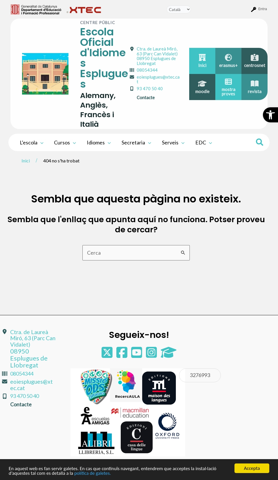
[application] (40, 142)
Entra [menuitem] (262, 9)
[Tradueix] (179, 9)
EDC (202, 142)
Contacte (146, 97)
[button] (270, 114)
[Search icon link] (260, 143)
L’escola (31, 142)
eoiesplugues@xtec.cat (158, 79)
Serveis (171, 142)
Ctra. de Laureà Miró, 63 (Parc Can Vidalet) (157, 56)
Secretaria (135, 142)
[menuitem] (36, 9)
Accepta (252, 468)
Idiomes (98, 142)
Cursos (65, 142)
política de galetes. (94, 473)
